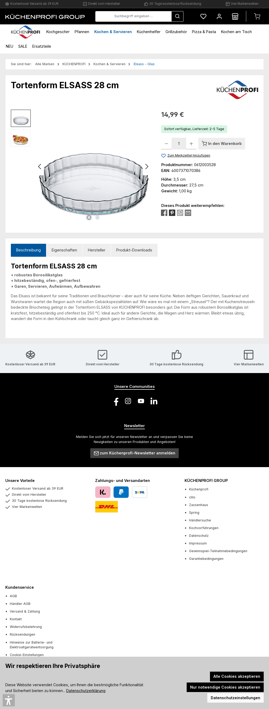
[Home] (25, 31)
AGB (13, 596)
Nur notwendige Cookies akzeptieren (225, 687)
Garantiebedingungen (206, 559)
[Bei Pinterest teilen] (172, 212)
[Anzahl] (178, 143)
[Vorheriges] (40, 166)
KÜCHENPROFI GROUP (206, 480)
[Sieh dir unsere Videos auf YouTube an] (141, 401)
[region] (81, 167)
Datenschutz (199, 536)
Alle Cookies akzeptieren (236, 676)
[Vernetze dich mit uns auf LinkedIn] (154, 401)
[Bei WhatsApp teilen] (180, 212)
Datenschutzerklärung (85, 690)
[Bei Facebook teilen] (164, 212)
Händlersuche (200, 520)
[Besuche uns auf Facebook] (115, 401)
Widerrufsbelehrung (26, 627)
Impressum (198, 543)
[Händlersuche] (235, 16)
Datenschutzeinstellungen (235, 697)
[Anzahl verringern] (166, 143)
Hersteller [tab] (96, 250)
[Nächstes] (147, 166)
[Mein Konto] (219, 16)
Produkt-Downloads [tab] (134, 250)
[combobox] (133, 16)
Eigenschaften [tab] (64, 250)
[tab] (28, 250)
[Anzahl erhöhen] (191, 143)
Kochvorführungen (203, 528)
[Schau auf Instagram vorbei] (128, 401)
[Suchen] (177, 16)
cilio (192, 497)
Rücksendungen (22, 634)
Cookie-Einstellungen (27, 655)
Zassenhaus (198, 505)
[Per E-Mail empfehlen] (188, 212)
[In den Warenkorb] (221, 143)
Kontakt (16, 619)
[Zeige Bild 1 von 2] (89, 217)
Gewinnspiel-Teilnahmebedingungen (218, 551)
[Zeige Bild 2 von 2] (97, 217)
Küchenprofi (198, 489)
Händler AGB (20, 604)
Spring (194, 513)
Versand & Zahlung (25, 611)
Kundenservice (19, 587)
